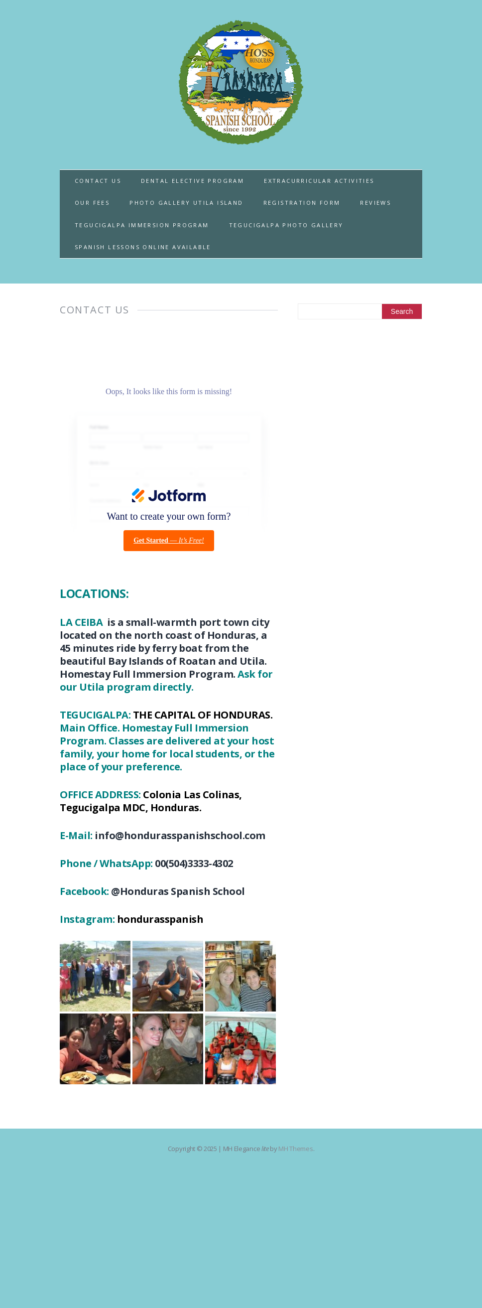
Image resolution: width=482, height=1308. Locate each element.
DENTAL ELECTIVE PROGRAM (192, 180)
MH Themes (295, 1148)
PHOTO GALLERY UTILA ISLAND (186, 202)
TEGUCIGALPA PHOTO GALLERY (286, 225)
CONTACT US (98, 180)
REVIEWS (375, 202)
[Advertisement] (360, 404)
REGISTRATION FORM (302, 202)
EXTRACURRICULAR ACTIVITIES (319, 180)
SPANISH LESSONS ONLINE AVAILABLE (143, 247)
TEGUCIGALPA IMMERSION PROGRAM (142, 225)
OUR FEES (92, 202)
